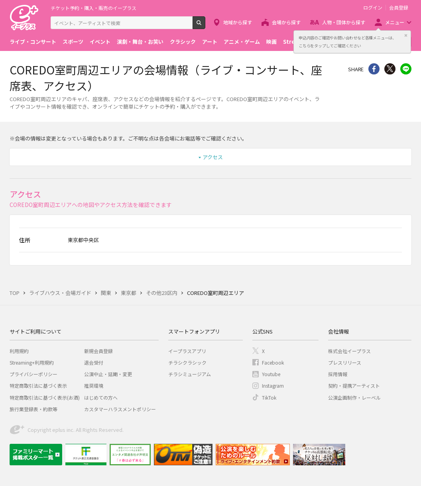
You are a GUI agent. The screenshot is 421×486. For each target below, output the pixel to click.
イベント (100, 41)
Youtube (271, 374)
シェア (374, 68)
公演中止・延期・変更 (108, 374)
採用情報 (337, 374)
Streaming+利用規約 (32, 362)
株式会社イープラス (349, 350)
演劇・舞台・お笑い (140, 41)
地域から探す (237, 22)
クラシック (183, 41)
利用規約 (19, 350)
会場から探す (286, 22)
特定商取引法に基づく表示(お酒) (45, 397)
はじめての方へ (101, 397)
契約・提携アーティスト (354, 385)
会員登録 (398, 7)
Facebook (273, 362)
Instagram (273, 385)
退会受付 (93, 362)
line (405, 68)
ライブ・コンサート (33, 41)
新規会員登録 (98, 350)
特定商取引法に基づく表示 (38, 385)
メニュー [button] (394, 22)
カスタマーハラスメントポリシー (120, 409)
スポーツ (73, 41)
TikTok (269, 397)
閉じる (406, 35)
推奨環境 (93, 385)
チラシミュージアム (189, 374)
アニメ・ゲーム (242, 41)
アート (209, 41)
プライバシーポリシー (33, 374)
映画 (271, 41)
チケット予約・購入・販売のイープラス (93, 7)
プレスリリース (344, 362)
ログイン (372, 7)
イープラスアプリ (187, 350)
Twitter (389, 68)
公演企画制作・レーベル (354, 397)
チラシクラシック (187, 362)
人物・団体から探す (343, 22)
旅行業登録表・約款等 (33, 409)
